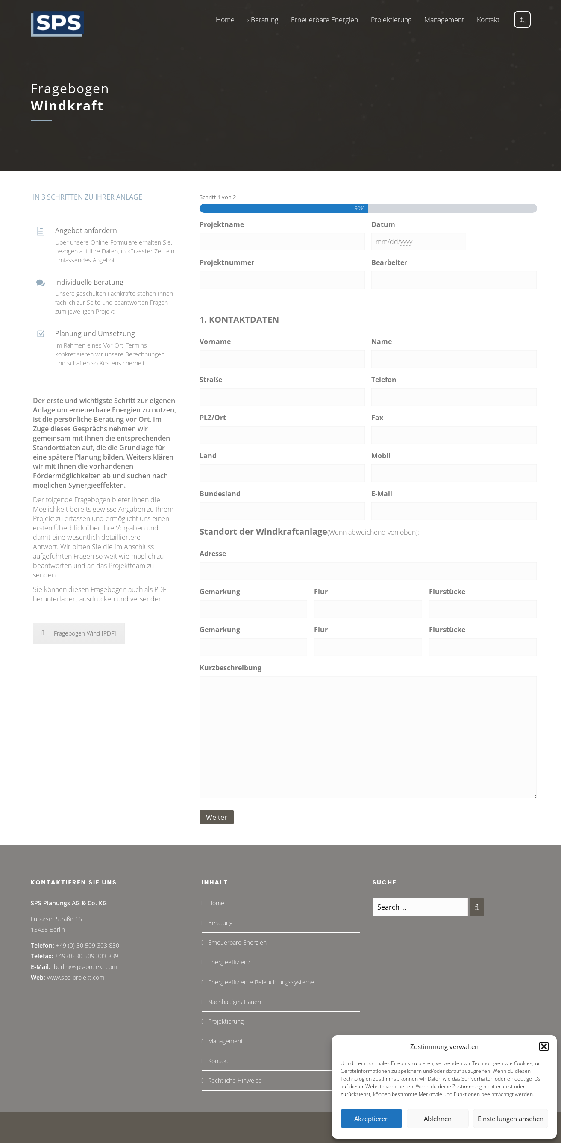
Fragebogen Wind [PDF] (79, 633)
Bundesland (220, 493)
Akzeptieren (371, 1118)
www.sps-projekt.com (75, 977)
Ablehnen (438, 1118)
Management (225, 1041)
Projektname (222, 224)
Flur (321, 591)
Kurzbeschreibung (230, 667)
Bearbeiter (389, 262)
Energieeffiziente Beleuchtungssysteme (261, 982)
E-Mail (381, 493)
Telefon (384, 379)
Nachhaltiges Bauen (234, 1002)
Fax (377, 417)
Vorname (215, 341)
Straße (211, 379)
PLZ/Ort (213, 417)
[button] (544, 1046)
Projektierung (226, 1021)
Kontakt (218, 1061)
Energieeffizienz (229, 962)
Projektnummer (227, 262)
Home (216, 903)
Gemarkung (220, 591)
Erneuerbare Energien (237, 942)
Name (381, 341)
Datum (383, 224)
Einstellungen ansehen (510, 1118)
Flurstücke (447, 591)
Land (208, 455)
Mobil (381, 455)
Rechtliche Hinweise (235, 1080)
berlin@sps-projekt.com (85, 967)
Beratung (220, 923)
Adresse (213, 553)
